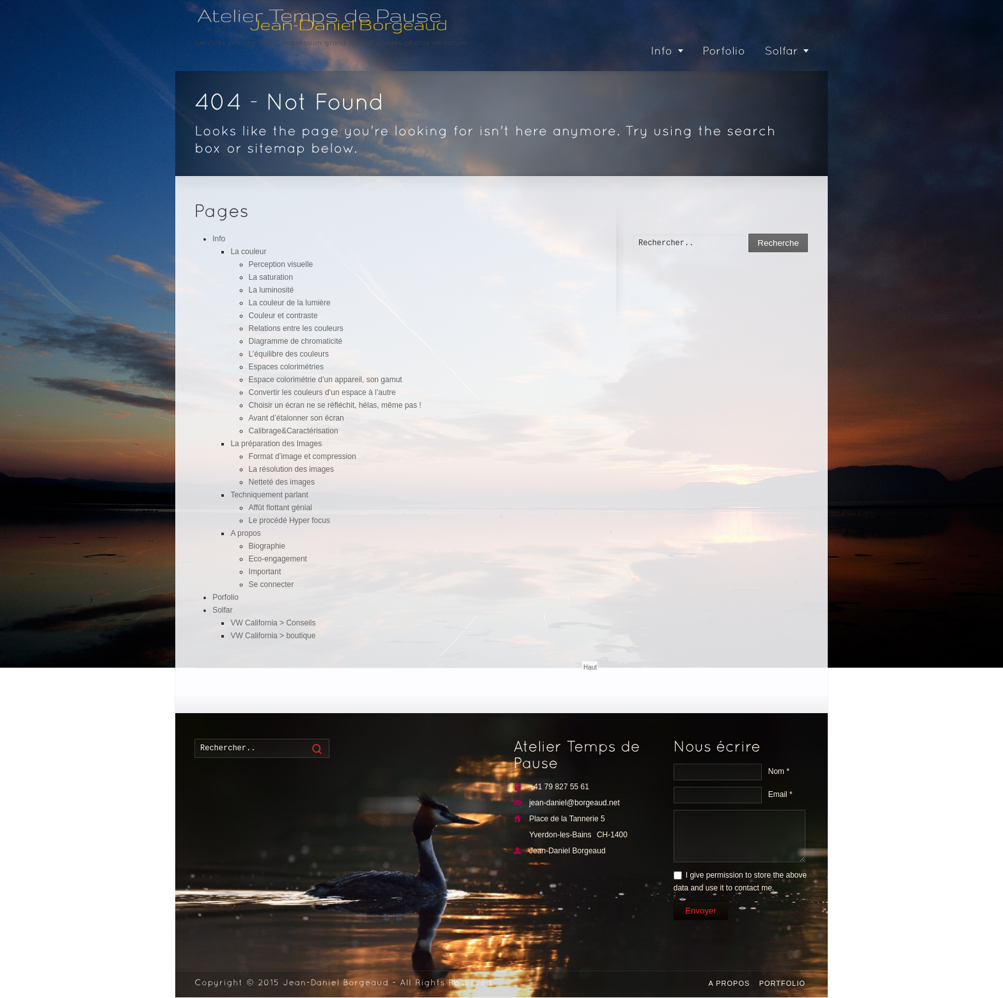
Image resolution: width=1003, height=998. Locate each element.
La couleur (248, 251)
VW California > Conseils (272, 622)
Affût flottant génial (280, 507)
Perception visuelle (281, 264)
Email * (780, 794)
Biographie (267, 546)
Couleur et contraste (283, 315)
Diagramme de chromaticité (296, 341)
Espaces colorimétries (286, 366)
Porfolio (225, 597)
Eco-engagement (278, 558)
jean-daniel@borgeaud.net (574, 802)
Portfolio (782, 983)
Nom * (778, 771)
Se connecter (271, 584)
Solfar (222, 610)
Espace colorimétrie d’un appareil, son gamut (325, 379)
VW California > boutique (272, 635)
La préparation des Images (276, 443)
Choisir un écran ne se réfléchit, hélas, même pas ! (335, 405)
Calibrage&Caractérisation (293, 430)
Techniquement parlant (269, 494)
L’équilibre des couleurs (289, 354)
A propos (245, 533)
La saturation (271, 277)
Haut (590, 667)
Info (218, 238)
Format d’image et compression (302, 456)
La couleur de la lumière (290, 302)
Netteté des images (282, 482)
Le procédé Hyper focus (289, 520)
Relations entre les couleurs (296, 328)
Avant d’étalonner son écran (296, 418)
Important (265, 571)
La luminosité (271, 290)
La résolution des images (291, 469)
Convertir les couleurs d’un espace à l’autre (322, 392)
